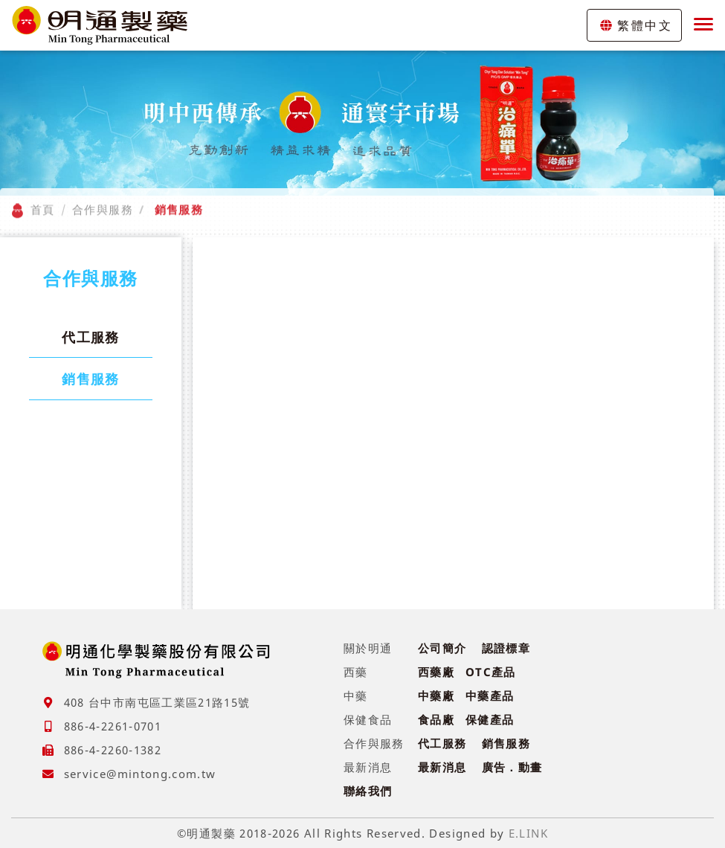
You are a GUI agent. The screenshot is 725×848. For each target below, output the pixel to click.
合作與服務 (102, 200)
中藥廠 (436, 695)
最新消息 (442, 766)
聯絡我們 (368, 790)
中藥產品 (489, 695)
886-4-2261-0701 (112, 726)
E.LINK (528, 833)
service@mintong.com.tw (140, 773)
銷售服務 (90, 378)
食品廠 (436, 719)
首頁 (42, 200)
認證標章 (506, 647)
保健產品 (489, 719)
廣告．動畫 (512, 766)
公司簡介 (442, 647)
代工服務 (90, 336)
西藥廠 (436, 671)
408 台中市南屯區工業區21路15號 (157, 702)
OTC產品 (490, 671)
